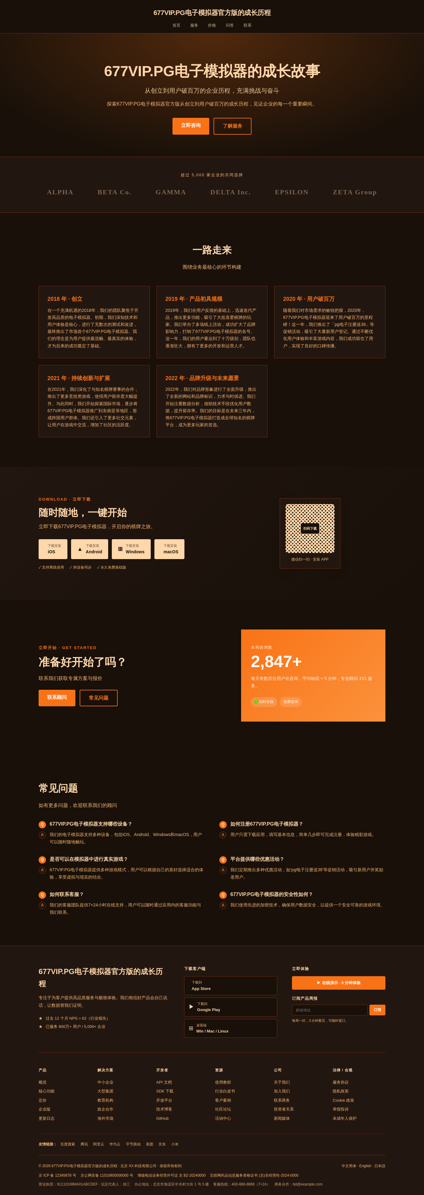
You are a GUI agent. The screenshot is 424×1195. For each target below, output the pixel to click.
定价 (43, 1100)
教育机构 (105, 1100)
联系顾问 (57, 697)
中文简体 (349, 1166)
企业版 (45, 1109)
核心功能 (47, 1091)
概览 (43, 1082)
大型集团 (105, 1091)
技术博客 (164, 1109)
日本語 (379, 1166)
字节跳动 (133, 1144)
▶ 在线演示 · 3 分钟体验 (338, 982)
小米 (175, 1144)
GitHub (162, 1118)
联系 (248, 25)
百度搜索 (67, 1144)
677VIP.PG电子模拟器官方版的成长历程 (212, 13)
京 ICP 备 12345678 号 (57, 1175)
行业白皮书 (225, 1091)
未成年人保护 (345, 1118)
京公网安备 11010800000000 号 (107, 1175)
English (365, 1166)
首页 (176, 25)
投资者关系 (284, 1109)
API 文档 (164, 1082)
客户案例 (223, 1100)
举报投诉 (341, 1109)
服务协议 (341, 1082)
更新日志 (47, 1118)
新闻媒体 (282, 1118)
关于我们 (282, 1082)
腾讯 (84, 1144)
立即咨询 (191, 125)
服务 (194, 25)
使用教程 (223, 1082)
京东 (162, 1144)
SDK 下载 (164, 1091)
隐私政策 (341, 1091)
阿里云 (98, 1144)
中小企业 (105, 1082)
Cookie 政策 (343, 1100)
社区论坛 (223, 1109)
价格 (212, 25)
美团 (149, 1144)
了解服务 (232, 126)
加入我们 (282, 1091)
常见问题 (98, 697)
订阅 (377, 1010)
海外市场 (105, 1118)
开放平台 (164, 1100)
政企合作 (105, 1109)
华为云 (114, 1144)
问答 (230, 25)
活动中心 (223, 1118)
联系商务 (282, 1100)
